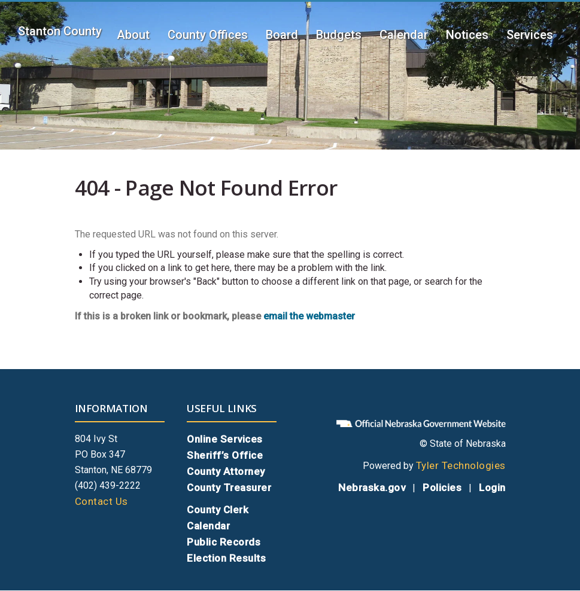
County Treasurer (229, 487)
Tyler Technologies (461, 465)
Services (529, 35)
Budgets (339, 35)
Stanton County (60, 31)
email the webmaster (309, 316)
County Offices (208, 35)
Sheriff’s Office (225, 455)
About (133, 35)
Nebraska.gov (371, 487)
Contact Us (101, 501)
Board (282, 35)
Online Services (225, 439)
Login (492, 487)
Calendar (403, 35)
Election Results (226, 558)
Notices (467, 35)
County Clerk (217, 510)
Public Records (223, 542)
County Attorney (226, 471)
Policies (442, 487)
